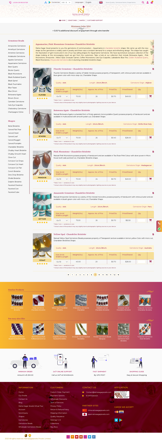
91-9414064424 (90, 396)
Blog (20, 403)
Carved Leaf (13, 137)
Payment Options (57, 396)
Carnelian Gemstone (16, 102)
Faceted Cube (13, 192)
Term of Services (56, 403)
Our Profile (23, 396)
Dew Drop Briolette (16, 175)
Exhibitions (54, 423)
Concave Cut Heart (15, 164)
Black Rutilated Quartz (17, 77)
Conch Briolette (14, 171)
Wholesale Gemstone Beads (30, 427)
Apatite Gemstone (15, 60)
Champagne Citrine (15, 112)
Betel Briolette (14, 126)
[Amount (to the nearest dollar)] (123, 2)
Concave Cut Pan (15, 168)
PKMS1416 (42, 178)
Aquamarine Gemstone (17, 63)
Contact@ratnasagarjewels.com (96, 392)
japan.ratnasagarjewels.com (95, 414)
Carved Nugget (14, 140)
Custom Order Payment (60, 392)
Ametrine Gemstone (16, 53)
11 (110, 275)
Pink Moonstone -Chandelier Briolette (72, 152)
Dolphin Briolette (14, 182)
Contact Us (23, 399)
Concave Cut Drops (15, 161)
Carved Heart (13, 133)
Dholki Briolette (14, 178)
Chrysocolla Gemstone (59, 60)
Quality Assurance (57, 417)
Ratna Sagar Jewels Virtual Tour (31, 406)
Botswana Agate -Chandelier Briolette (72, 110)
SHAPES (82, 20)
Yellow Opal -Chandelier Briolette (70, 234)
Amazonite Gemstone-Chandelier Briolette (74, 193)
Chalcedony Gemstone (17, 109)
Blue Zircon (12, 91)
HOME (62, 20)
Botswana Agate (14, 95)
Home (21, 392)
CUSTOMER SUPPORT (95, 20)
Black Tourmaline (14, 84)
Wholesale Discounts (58, 399)
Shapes (21, 417)
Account (22, 410)
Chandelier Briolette (16, 147)
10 (107, 275)
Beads (25, 423)
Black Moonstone (15, 74)
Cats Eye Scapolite (15, 105)
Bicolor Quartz (13, 70)
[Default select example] (66, 2)
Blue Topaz (12, 88)
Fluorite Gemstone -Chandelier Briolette (73, 69)
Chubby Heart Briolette (17, 150)
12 (114, 275)
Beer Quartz (13, 67)
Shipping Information (58, 413)
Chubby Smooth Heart (17, 154)
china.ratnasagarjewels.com (95, 410)
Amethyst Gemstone (16, 49)
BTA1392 (42, 136)
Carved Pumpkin (14, 143)
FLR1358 (42, 95)
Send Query (23, 413)
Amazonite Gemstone (17, 46)
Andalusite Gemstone (16, 56)
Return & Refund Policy (59, 410)
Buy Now (54, 427)
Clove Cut (12, 157)
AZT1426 (42, 219)
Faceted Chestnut (15, 185)
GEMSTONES (72, 20)
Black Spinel (13, 81)
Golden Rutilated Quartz (138, 58)
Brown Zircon (13, 98)
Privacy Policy (55, 406)
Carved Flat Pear (14, 130)
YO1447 (42, 260)
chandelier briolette (112, 48)
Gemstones (23, 420)
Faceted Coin (13, 189)
